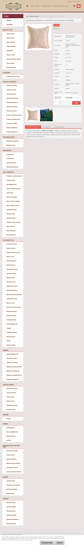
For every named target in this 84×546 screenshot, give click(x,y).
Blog (66, 6)
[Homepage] (27, 6)
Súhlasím (59, 543)
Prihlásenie (70, 1)
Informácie (37, 6)
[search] (74, 6)
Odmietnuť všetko (47, 543)
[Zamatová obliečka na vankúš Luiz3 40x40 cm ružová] (38, 25)
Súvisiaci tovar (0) (59, 127)
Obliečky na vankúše (34, 16)
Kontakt (32, 6)
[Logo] (13, 6)
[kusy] (57, 102)
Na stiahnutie (47, 127)
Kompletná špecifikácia (33, 127)
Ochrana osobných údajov (58, 6)
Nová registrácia (77, 1)
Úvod (27, 16)
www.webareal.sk (17, 534)
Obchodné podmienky (46, 6)
